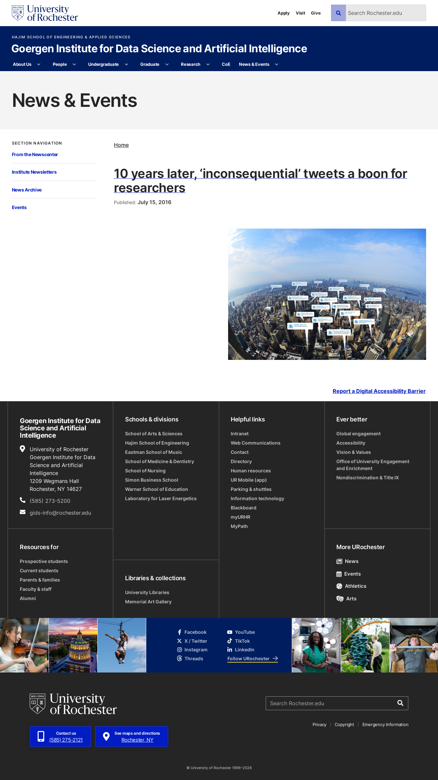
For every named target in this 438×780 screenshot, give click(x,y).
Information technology (257, 498)
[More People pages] (74, 64)
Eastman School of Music (153, 452)
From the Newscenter (35, 154)
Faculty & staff (35, 589)
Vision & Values (353, 452)
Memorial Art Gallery (148, 601)
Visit (300, 13)
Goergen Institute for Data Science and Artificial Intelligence (159, 49)
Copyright (344, 724)
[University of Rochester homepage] (45, 13)
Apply (284, 13)
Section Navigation (37, 143)
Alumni (28, 598)
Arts (346, 598)
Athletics (351, 586)
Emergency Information (385, 724)
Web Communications (256, 443)
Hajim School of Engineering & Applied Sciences (71, 37)
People (60, 64)
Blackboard (243, 507)
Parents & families (40, 580)
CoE (226, 64)
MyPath (239, 526)
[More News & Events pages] (276, 64)
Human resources (251, 470)
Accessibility (350, 443)
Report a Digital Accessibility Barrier (379, 391)
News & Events (254, 64)
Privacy (319, 724)
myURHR (240, 517)
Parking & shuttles (251, 489)
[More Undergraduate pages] (126, 64)
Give (315, 13)
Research (190, 64)
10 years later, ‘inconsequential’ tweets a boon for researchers (260, 180)
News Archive (27, 189)
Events (19, 207)
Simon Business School (151, 480)
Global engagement (358, 433)
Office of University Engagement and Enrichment (372, 464)
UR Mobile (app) (249, 480)
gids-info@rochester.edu (60, 512)
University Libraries (147, 592)
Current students (39, 570)
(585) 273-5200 (50, 500)
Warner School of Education (156, 489)
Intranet (240, 433)
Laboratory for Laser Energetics (161, 498)
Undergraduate (103, 64)
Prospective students (44, 561)
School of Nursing (145, 470)
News (347, 561)
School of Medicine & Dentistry (159, 461)
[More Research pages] (207, 64)
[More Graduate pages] (166, 64)
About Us (22, 64)
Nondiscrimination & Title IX (367, 477)
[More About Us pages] (38, 64)
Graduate (149, 64)
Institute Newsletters (34, 171)
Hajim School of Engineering (157, 443)
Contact (240, 452)
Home (121, 145)
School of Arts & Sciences (154, 433)
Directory (241, 461)
